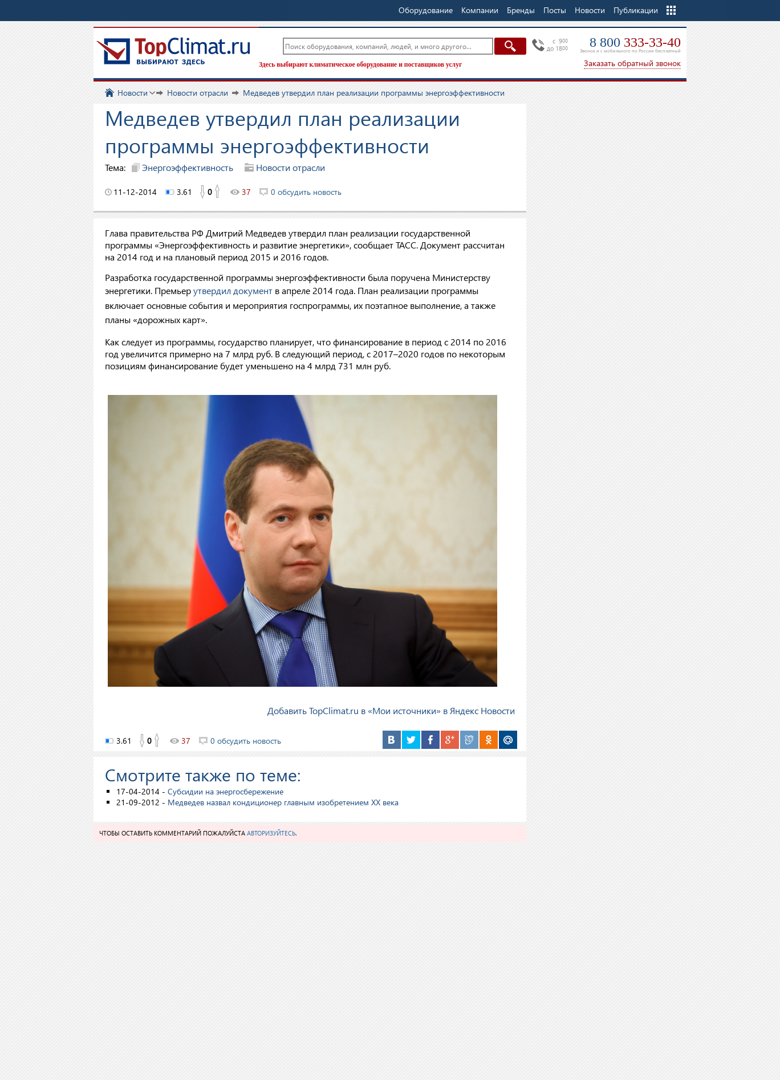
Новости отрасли (290, 167)
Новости (590, 10)
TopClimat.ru (173, 51)
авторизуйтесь (271, 833)
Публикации (636, 10)
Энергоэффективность (187, 167)
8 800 (635, 42)
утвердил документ (233, 290)
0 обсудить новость (306, 191)
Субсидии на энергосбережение (225, 791)
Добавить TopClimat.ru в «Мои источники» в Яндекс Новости (391, 710)
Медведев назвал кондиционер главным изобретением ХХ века (283, 802)
